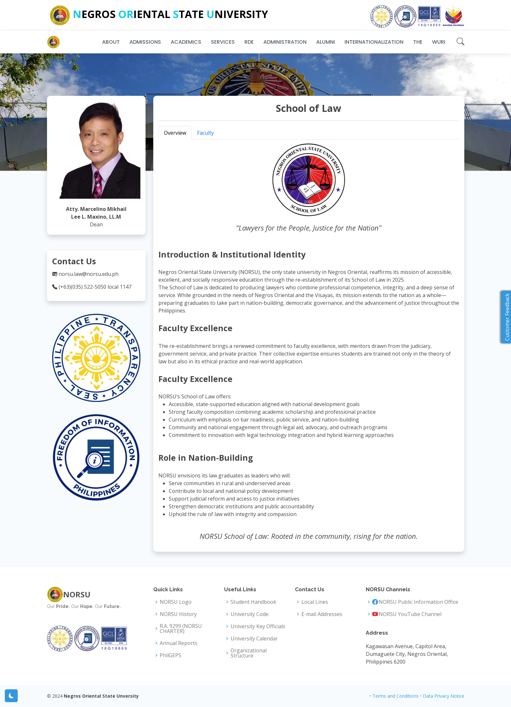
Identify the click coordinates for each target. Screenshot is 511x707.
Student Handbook (253, 601)
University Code (250, 614)
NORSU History (178, 614)
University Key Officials (258, 626)
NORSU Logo (176, 601)
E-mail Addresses (321, 614)
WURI (438, 42)
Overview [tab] (175, 132)
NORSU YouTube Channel (410, 614)
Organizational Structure (249, 653)
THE (417, 42)
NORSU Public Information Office (418, 601)
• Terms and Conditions (394, 696)
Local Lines (314, 601)
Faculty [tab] (205, 132)
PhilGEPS (170, 655)
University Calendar (254, 638)
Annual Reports (178, 643)
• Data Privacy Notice (442, 696)
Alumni (325, 42)
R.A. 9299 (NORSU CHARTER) (181, 628)
